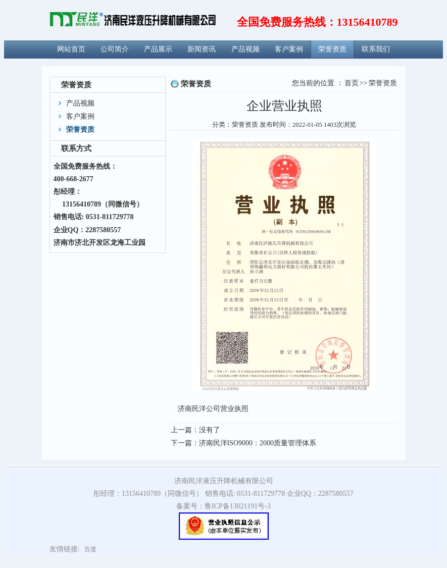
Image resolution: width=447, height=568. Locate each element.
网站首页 (71, 48)
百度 (90, 549)
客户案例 (289, 48)
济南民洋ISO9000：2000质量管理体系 (258, 443)
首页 (351, 83)
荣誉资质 (332, 48)
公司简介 (115, 48)
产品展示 (158, 48)
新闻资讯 (201, 48)
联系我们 (376, 48)
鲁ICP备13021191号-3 (238, 506)
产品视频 (245, 48)
